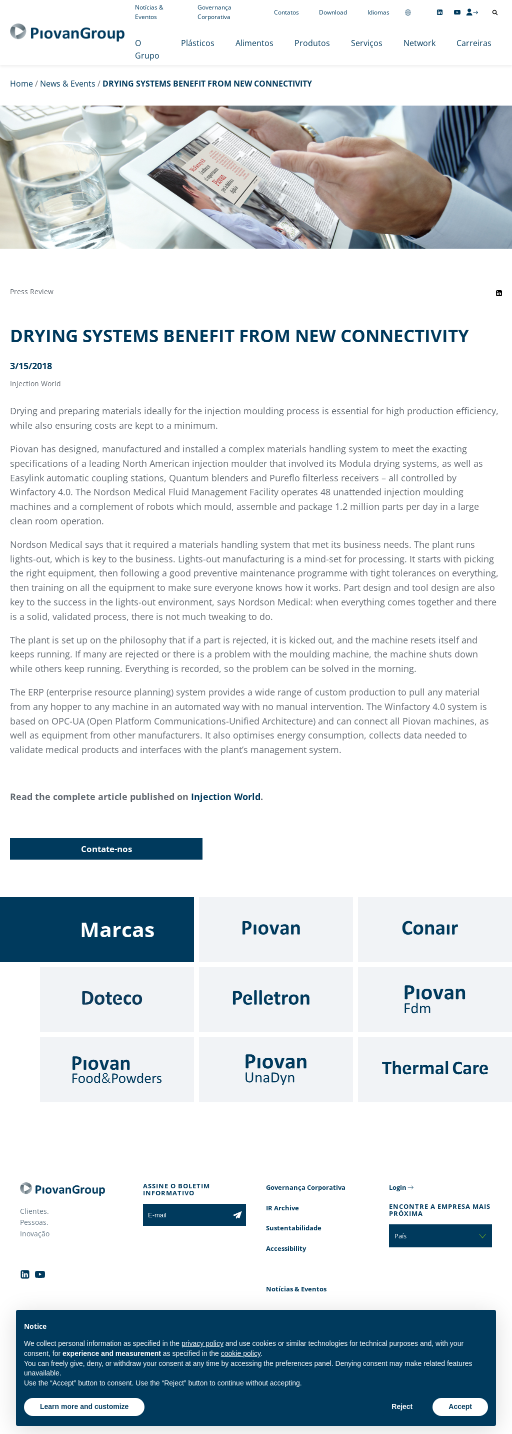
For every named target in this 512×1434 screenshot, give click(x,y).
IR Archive (282, 1207)
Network (420, 43)
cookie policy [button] (240, 1353)
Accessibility (286, 1248)
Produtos (312, 43)
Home (21, 83)
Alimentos (255, 43)
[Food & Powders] (117, 1069)
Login (397, 1187)
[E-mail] (185, 1215)
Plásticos (197, 43)
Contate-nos (106, 849)
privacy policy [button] (203, 1343)
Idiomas (379, 12)
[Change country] (408, 12)
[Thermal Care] (435, 1069)
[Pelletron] (276, 999)
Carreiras (474, 43)
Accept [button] (460, 1406)
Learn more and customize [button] (84, 1406)
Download (333, 12)
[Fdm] (435, 999)
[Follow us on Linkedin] (439, 12)
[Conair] (435, 929)
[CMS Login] (472, 12)
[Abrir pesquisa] (495, 13)
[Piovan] (276, 929)
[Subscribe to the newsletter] (237, 1215)
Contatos (286, 12)
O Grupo (147, 50)
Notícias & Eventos (296, 1288)
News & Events (68, 83)
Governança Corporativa (306, 1187)
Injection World (225, 797)
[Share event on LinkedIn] (499, 293)
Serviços (366, 43)
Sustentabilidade (294, 1227)
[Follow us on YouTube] (457, 12)
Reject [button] (402, 1406)
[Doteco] (117, 999)
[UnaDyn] (276, 1069)
